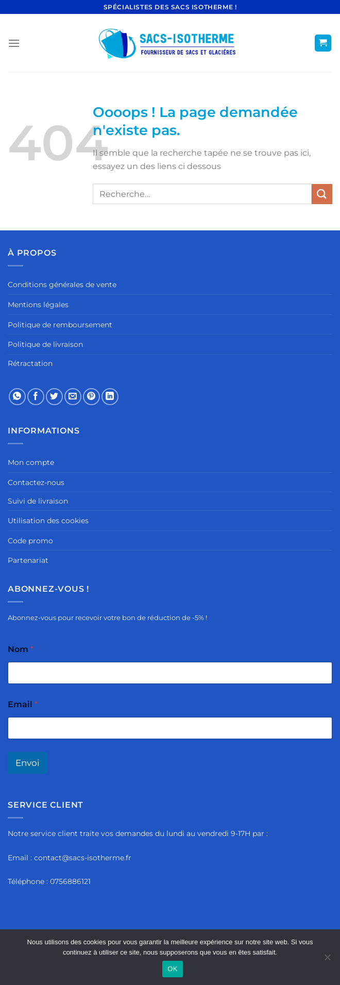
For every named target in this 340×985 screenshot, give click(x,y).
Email (23, 704)
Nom (20, 649)
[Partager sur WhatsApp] (17, 396)
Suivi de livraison (38, 501)
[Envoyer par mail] (72, 396)
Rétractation (30, 363)
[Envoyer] (322, 194)
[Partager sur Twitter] (54, 396)
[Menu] (14, 43)
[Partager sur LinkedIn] (109, 396)
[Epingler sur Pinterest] (91, 396)
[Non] (327, 960)
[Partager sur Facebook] (35, 396)
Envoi (27, 763)
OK (172, 969)
